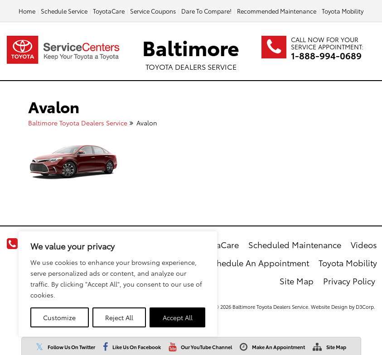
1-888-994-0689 (326, 55)
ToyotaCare (109, 11)
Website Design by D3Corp (342, 306)
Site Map (336, 346)
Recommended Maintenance (276, 11)
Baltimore (190, 52)
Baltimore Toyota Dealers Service (77, 122)
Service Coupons (153, 11)
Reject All (119, 317)
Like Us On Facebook (136, 346)
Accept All (178, 317)
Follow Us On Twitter (71, 346)
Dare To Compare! (206, 11)
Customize (59, 317)
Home (27, 11)
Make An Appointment (278, 346)
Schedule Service (64, 11)
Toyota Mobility (342, 11)
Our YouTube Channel (206, 346)
